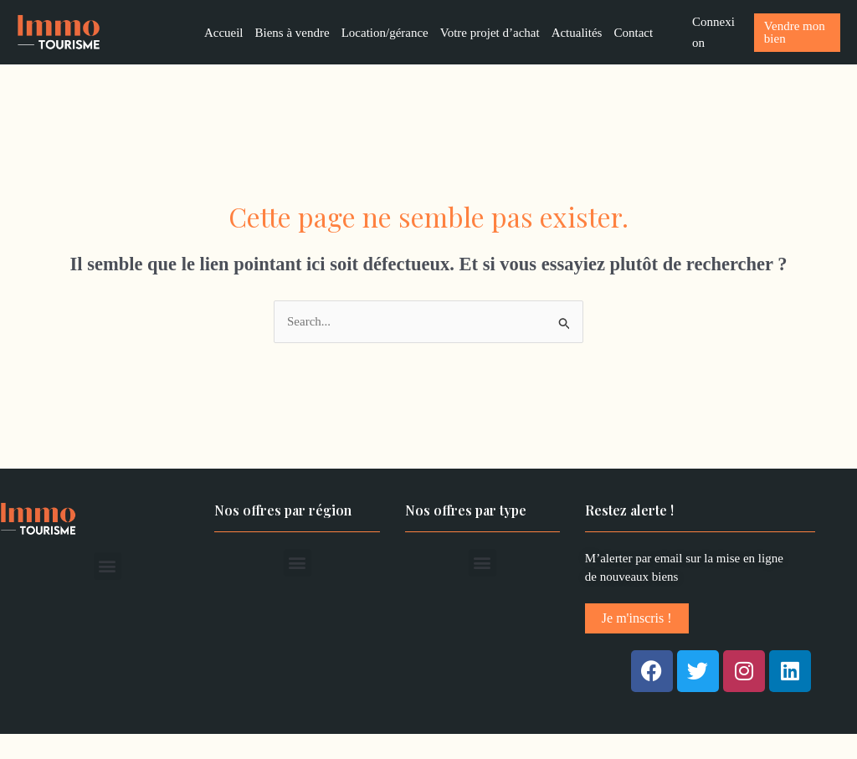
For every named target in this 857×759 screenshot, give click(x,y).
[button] (107, 566)
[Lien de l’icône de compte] (714, 33)
